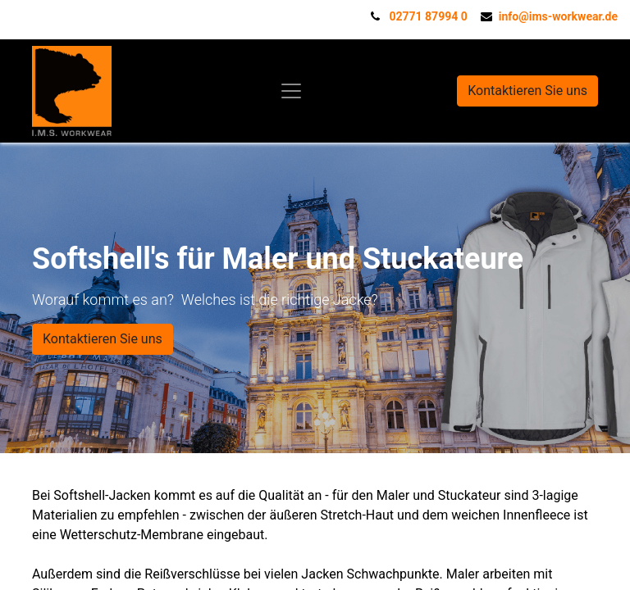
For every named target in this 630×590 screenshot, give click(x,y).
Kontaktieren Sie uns (527, 90)
